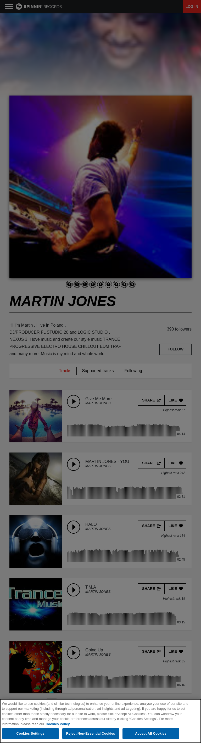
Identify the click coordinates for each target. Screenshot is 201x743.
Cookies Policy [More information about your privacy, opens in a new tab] (58, 724)
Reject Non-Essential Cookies (90, 734)
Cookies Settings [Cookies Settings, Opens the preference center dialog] (30, 734)
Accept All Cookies (150, 734)
